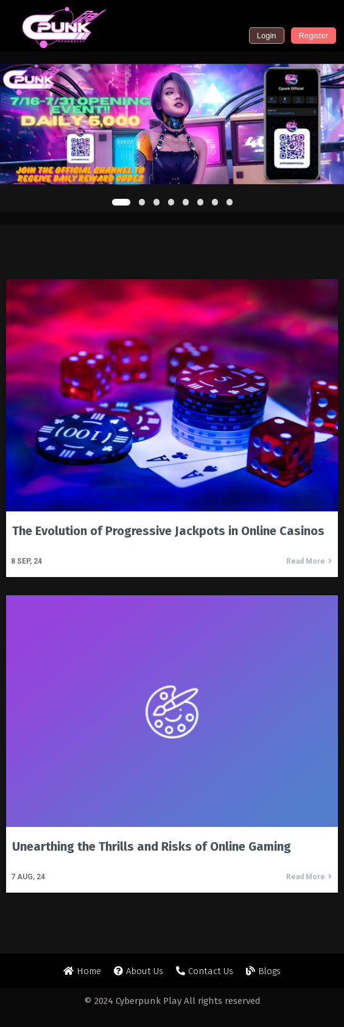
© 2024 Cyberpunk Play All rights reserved (172, 1000)
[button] (121, 202)
